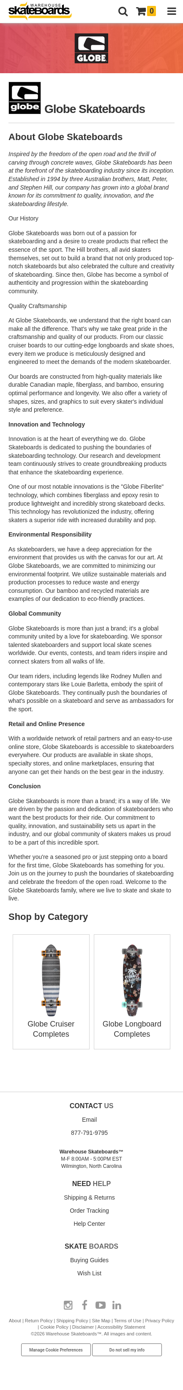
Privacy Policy (159, 1320)
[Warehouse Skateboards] (44, 11)
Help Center (89, 1223)
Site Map (101, 1320)
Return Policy (38, 1320)
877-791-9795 (89, 1132)
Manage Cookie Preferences (56, 1350)
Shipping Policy (72, 1320)
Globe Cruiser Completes (51, 1024)
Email (89, 1119)
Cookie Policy (54, 1326)
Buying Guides (89, 1260)
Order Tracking (89, 1210)
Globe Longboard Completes (132, 1024)
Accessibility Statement (121, 1326)
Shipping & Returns (89, 1197)
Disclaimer (83, 1326)
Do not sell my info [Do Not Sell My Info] (127, 1350)
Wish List (89, 1273)
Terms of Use (128, 1320)
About (15, 1320)
